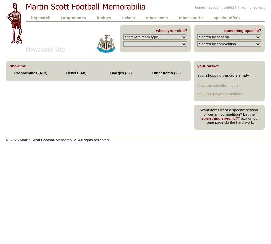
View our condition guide (218, 85)
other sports (191, 18)
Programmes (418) (31, 73)
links (242, 7)
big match (41, 18)
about (213, 7)
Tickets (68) (76, 73)
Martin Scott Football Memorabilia (85, 6)
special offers (227, 18)
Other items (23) (166, 73)
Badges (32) (121, 73)
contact (228, 7)
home (199, 7)
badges (104, 18)
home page (213, 122)
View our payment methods (220, 94)
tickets (128, 18)
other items (157, 18)
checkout (257, 7)
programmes (73, 18)
